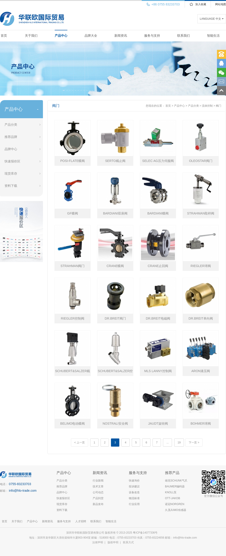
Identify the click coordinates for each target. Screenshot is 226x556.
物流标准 (134, 498)
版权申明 (113, 542)
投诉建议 (134, 486)
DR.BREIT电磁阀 (158, 318)
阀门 (218, 105)
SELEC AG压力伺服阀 (158, 161)
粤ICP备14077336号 (145, 532)
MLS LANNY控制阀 (158, 371)
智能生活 (213, 35)
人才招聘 (80, 521)
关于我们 (31, 35)
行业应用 (134, 504)
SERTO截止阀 (115, 161)
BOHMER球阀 (201, 423)
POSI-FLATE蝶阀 (72, 161)
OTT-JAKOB (172, 498)
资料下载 (11, 186)
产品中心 (61, 35)
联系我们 (183, 35)
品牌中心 (11, 149)
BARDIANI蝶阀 (158, 213)
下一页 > (194, 442)
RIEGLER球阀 (201, 266)
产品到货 (98, 498)
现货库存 (11, 173)
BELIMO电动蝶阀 (72, 423)
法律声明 (97, 542)
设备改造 (134, 492)
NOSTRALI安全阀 (115, 423)
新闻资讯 (120, 35)
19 (179, 442)
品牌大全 (91, 35)
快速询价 (134, 480)
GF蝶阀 (72, 213)
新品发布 (98, 504)
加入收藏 (200, 4)
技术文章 (98, 486)
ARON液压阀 (200, 371)
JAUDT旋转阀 (158, 423)
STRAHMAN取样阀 (200, 213)
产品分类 (11, 124)
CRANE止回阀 (158, 266)
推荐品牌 (11, 137)
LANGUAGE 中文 (210, 18)
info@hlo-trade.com (22, 490)
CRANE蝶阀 (115, 266)
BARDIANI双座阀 (115, 213)
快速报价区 (12, 161)
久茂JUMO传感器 (175, 510)
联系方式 (128, 542)
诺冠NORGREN (174, 504)
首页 (4, 35)
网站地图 (220, 4)
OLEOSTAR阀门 (200, 161)
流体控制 (207, 105)
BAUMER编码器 (175, 486)
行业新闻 (98, 480)
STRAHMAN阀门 (73, 266)
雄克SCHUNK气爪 (176, 480)
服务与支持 (152, 35)
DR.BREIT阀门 (115, 318)
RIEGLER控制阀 (72, 318)
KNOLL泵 (171, 492)
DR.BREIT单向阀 (200, 318)
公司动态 (98, 492)
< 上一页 (79, 442)
